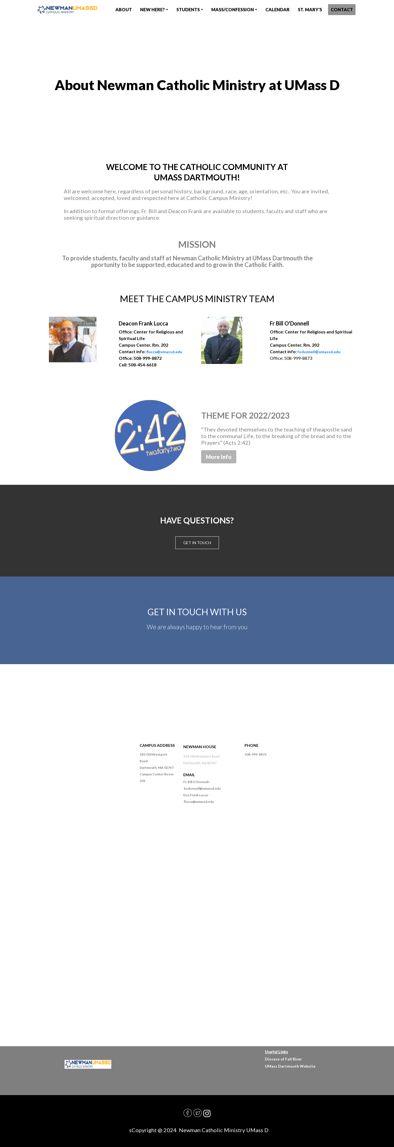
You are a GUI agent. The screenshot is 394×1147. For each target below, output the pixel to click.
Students (188, 9)
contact (342, 9)
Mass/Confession (232, 9)
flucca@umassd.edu (164, 351)
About (123, 9)
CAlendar (277, 9)
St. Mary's (310, 9)
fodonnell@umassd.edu (319, 351)
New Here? (152, 9)
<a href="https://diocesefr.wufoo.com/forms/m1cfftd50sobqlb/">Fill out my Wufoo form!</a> (197, 937)
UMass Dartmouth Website (290, 1066)
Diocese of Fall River (283, 1059)
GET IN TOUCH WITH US (197, 611)
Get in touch (197, 542)
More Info (219, 456)
